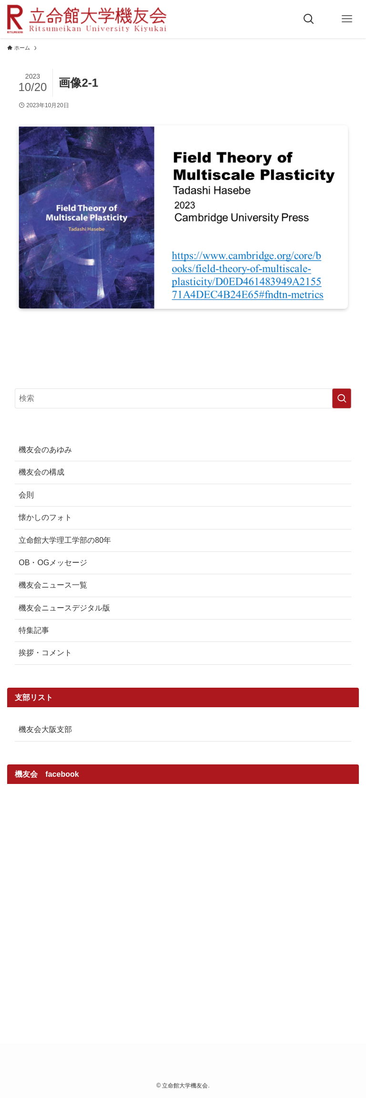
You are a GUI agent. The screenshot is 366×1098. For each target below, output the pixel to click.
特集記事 (34, 630)
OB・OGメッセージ (53, 563)
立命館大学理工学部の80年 (65, 540)
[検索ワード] (183, 398)
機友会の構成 (41, 472)
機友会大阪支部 (45, 729)
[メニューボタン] (347, 19)
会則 (26, 495)
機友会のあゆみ (45, 450)
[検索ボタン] (309, 19)
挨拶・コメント (45, 653)
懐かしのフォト (45, 517)
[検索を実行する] (341, 398)
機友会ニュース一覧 (53, 585)
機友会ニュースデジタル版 (64, 608)
